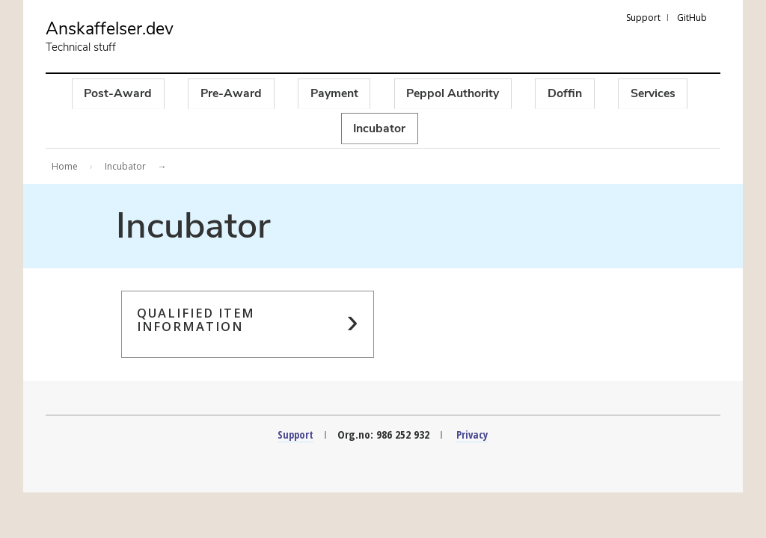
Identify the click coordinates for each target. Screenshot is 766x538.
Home (65, 167)
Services (656, 94)
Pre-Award (228, 94)
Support (643, 17)
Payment (333, 94)
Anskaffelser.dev (113, 30)
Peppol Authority (454, 94)
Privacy (473, 435)
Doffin (567, 94)
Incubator (379, 129)
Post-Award (114, 94)
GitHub (692, 17)
